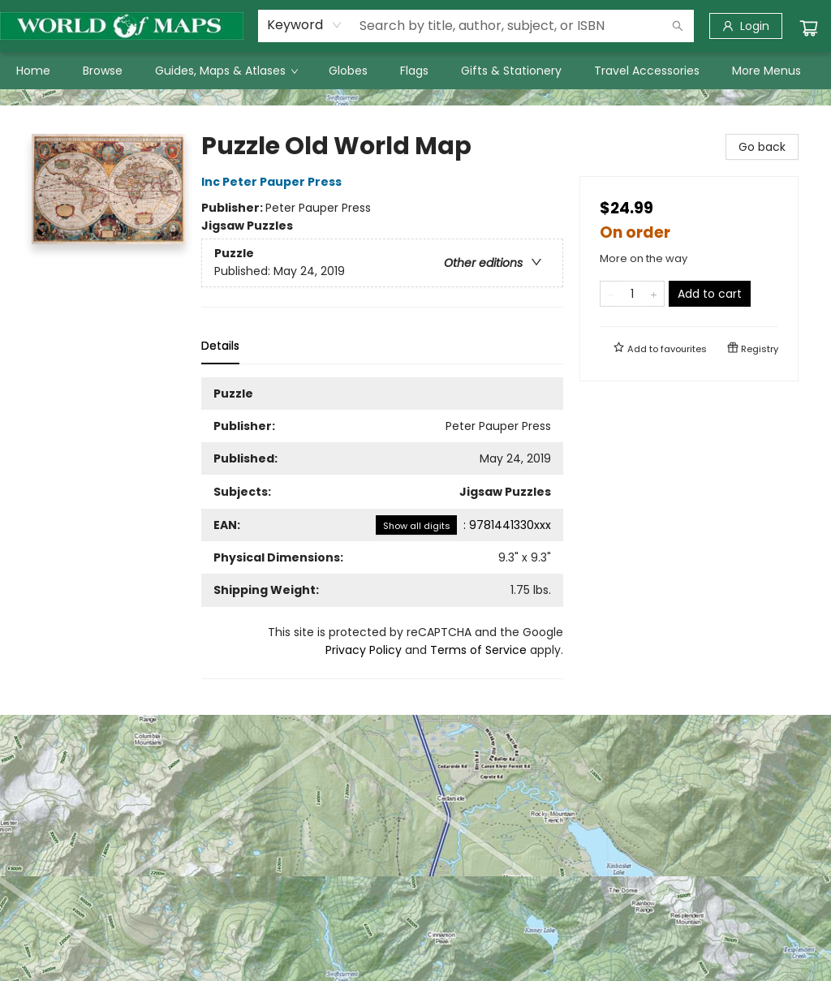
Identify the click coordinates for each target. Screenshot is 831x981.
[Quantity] (632, 294)
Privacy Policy (363, 650)
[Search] (677, 26)
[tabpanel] (382, 528)
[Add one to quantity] (654, 294)
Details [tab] (220, 346)
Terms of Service (478, 650)
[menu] (415, 70)
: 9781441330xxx (463, 525)
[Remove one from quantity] (611, 294)
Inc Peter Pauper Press (274, 182)
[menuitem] (33, 70)
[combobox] (304, 25)
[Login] (745, 26)
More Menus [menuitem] (766, 70)
